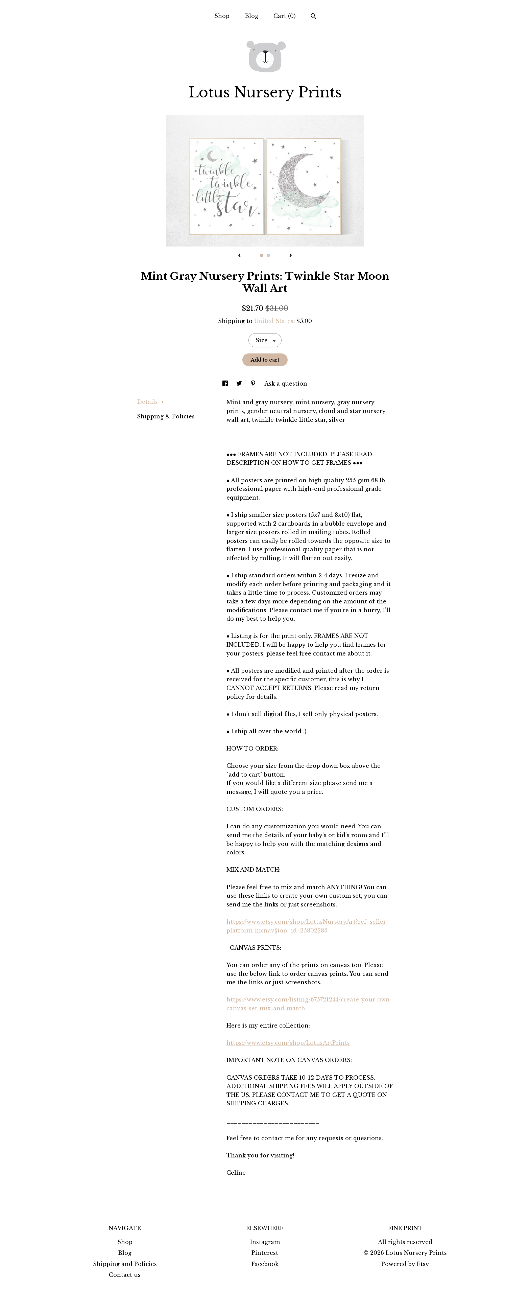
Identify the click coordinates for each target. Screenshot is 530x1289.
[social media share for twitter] (240, 383)
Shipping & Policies (166, 416)
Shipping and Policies (125, 1264)
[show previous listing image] (239, 255)
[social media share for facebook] (226, 383)
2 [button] (268, 255)
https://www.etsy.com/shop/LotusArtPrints (288, 1042)
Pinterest (264, 1252)
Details (150, 401)
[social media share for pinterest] (254, 383)
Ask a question (285, 383)
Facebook (265, 1264)
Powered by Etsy (405, 1264)
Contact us (125, 1274)
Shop (222, 16)
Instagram (265, 1242)
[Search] (313, 17)
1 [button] (261, 255)
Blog (251, 16)
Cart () (284, 16)
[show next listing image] (290, 255)
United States (273, 321)
